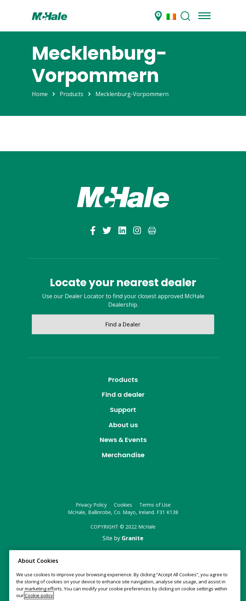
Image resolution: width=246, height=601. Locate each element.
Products (71, 94)
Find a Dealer (123, 324)
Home (40, 94)
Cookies (123, 504)
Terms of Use (155, 504)
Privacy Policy (91, 504)
